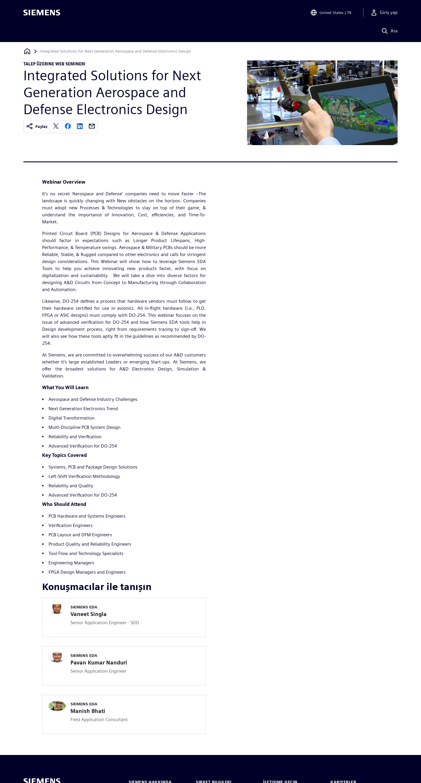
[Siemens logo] (41, 13)
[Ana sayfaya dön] (27, 51)
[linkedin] (80, 126)
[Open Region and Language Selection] (331, 13)
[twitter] (56, 126)
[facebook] (68, 126)
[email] (92, 126)
